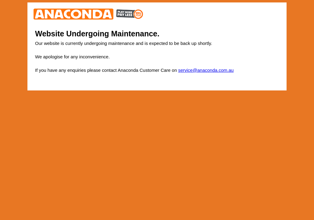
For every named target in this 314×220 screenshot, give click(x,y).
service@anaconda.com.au (206, 70)
